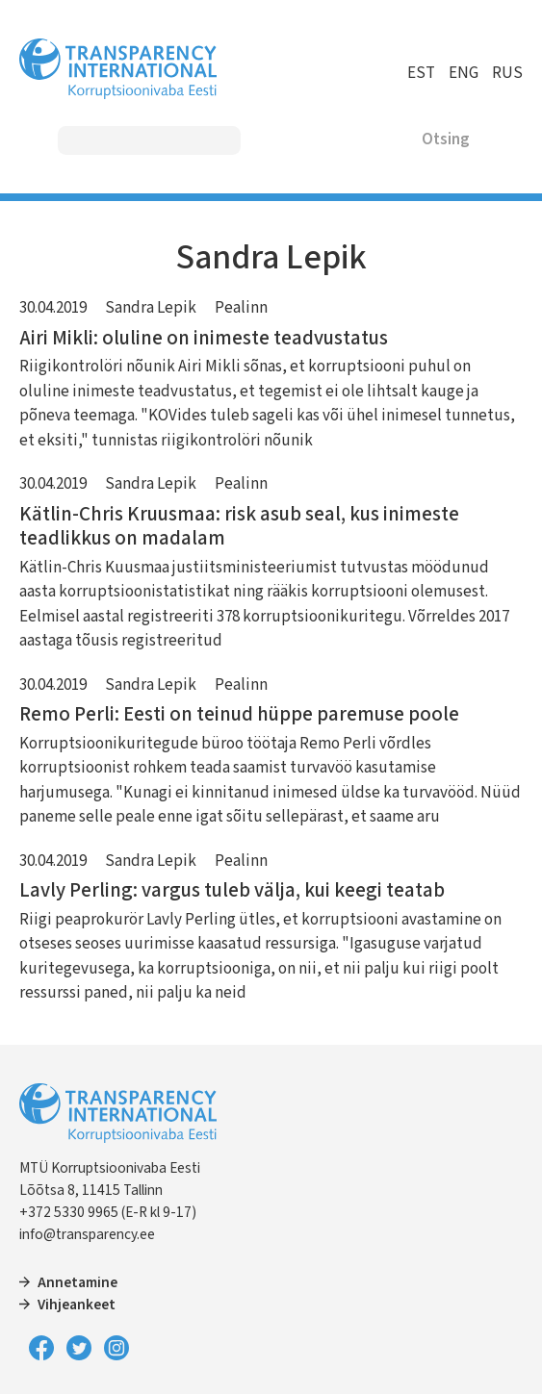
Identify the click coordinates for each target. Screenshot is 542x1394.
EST (421, 73)
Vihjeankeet (77, 1304)
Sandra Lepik (150, 307)
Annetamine (77, 1282)
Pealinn (241, 307)
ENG (463, 73)
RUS (507, 73)
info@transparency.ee (87, 1234)
